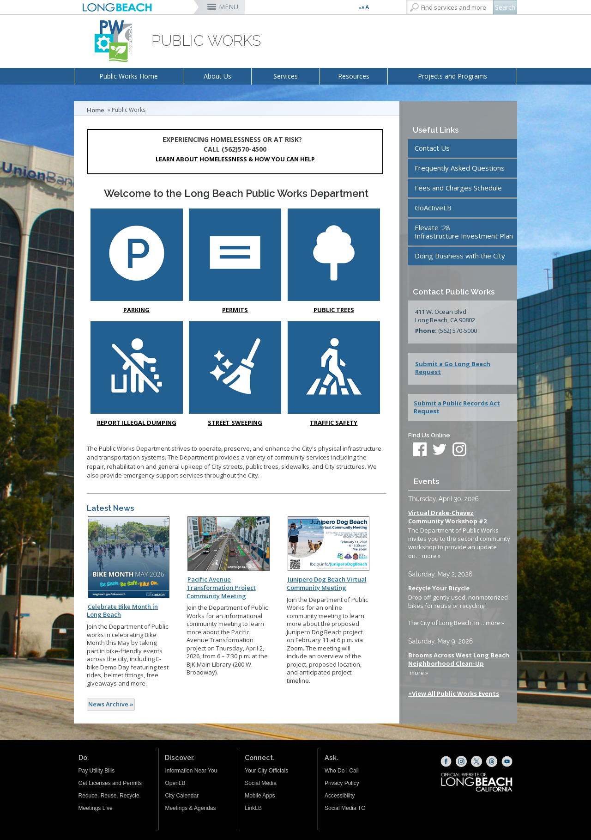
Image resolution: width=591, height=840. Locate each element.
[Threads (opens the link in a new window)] (491, 761)
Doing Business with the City (460, 255)
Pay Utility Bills (96, 770)
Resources (353, 76)
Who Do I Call (342, 770)
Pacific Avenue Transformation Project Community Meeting (221, 587)
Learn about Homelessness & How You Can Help (235, 159)
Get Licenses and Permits (110, 783)
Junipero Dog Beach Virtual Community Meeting (327, 583)
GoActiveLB (433, 207)
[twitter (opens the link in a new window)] (442, 450)
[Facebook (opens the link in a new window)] (446, 761)
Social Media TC (345, 808)
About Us (217, 76)
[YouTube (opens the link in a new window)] (507, 761)
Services (285, 76)
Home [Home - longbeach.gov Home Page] (95, 110)
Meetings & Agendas (190, 808)
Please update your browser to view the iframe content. (459, 591)
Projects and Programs (452, 76)
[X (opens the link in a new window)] (476, 761)
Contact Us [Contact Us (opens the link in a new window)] (432, 148)
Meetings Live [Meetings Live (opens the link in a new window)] (95, 808)
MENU (228, 6)
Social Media (261, 783)
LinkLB (253, 808)
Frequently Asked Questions (460, 167)
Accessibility (340, 795)
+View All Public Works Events (453, 693)
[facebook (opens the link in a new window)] (419, 450)
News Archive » (110, 704)
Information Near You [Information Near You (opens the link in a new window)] (191, 770)
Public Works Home (128, 76)
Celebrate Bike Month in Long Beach (122, 610)
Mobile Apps (260, 795)
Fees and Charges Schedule (458, 187)
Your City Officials (266, 770)
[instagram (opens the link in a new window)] (459, 450)
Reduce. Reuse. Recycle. (109, 795)
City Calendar (182, 795)
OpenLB (175, 783)
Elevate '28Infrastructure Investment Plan (464, 231)
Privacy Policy (342, 783)
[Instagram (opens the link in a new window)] (461, 761)
